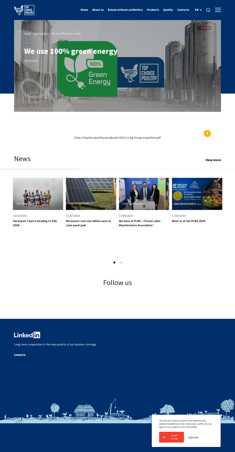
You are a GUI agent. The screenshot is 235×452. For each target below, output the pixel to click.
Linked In (20, 355)
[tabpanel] (37, 212)
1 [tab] (114, 262)
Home (27, 34)
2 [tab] (121, 262)
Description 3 (41, 34)
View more (213, 160)
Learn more (193, 437)
